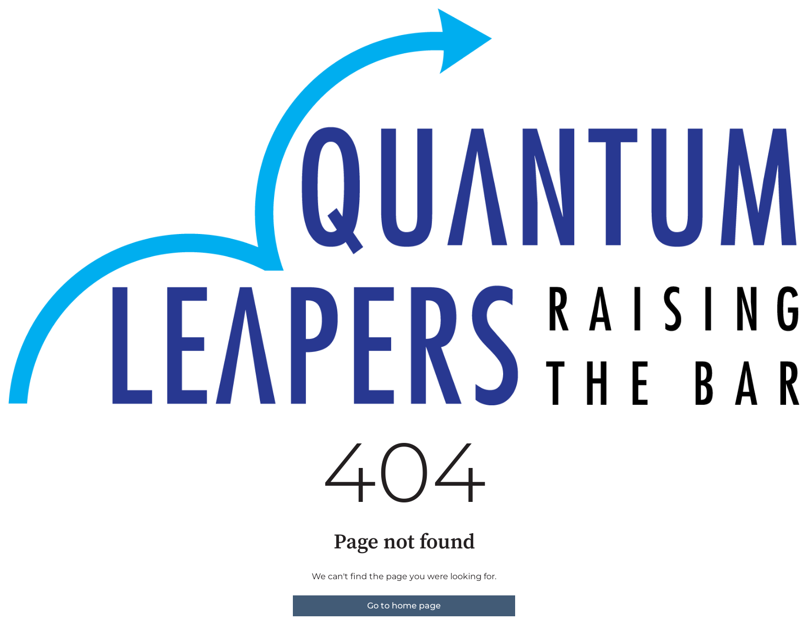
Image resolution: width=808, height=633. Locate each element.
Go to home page (404, 606)
